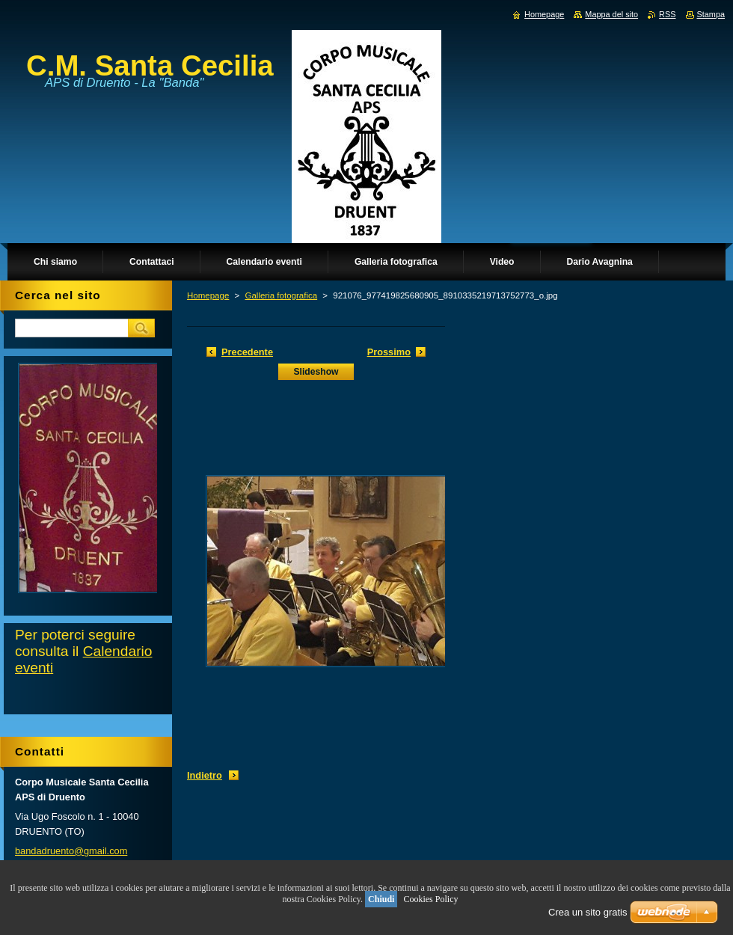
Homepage (208, 295)
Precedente (247, 352)
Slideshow (315, 372)
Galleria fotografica (281, 295)
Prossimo (389, 352)
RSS (667, 14)
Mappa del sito (611, 14)
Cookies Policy (430, 899)
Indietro (204, 775)
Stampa (711, 14)
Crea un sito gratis (588, 912)
